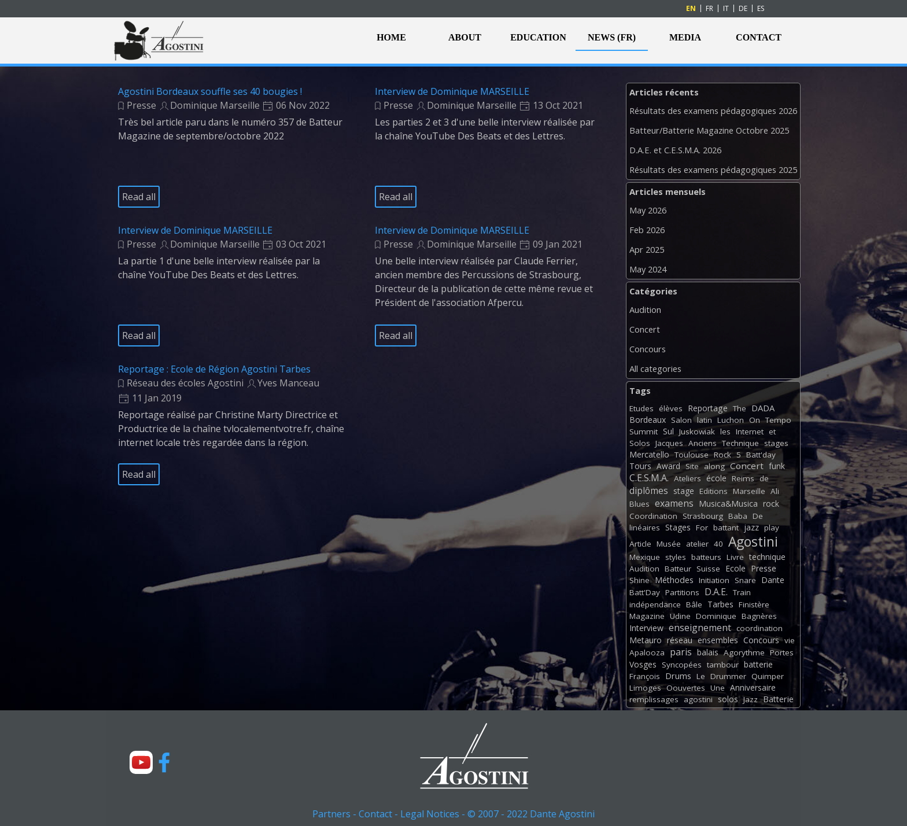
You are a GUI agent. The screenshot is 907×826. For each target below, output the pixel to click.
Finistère (754, 604)
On (754, 420)
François (644, 676)
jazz (751, 527)
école (716, 478)
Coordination (653, 516)
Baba (737, 516)
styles (675, 557)
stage (683, 490)
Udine (680, 616)
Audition (645, 309)
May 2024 (647, 269)
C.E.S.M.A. (649, 477)
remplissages (654, 699)
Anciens (702, 443)
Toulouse (691, 454)
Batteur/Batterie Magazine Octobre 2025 (709, 130)
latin (704, 420)
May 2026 (647, 210)
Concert (644, 329)
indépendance (655, 604)
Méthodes (674, 579)
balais (707, 652)
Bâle (694, 604)
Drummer (728, 676)
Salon (681, 420)
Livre (735, 557)
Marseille (749, 491)
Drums (678, 675)
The (739, 408)
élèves (671, 408)
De (758, 516)
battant (726, 527)
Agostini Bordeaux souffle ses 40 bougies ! (210, 91)
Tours (640, 465)
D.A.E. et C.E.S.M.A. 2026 (675, 150)
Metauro (645, 640)
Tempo (778, 420)
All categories (655, 368)
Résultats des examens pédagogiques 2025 (713, 169)
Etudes (641, 408)
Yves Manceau (288, 383)
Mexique (644, 557)
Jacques (669, 443)
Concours (647, 349)
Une (717, 688)
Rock (722, 454)
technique (767, 556)
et (772, 431)
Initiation (714, 580)
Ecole (735, 568)
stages (776, 443)
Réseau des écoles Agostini (185, 383)
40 (718, 544)
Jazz (750, 699)
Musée (669, 544)
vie (789, 640)
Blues (639, 504)
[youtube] (141, 762)
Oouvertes (685, 688)
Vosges (643, 664)
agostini (698, 699)
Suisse (708, 568)
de (764, 478)
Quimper (767, 676)
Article (640, 544)
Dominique (716, 616)
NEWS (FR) (612, 37)
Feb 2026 (647, 229)
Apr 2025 (646, 249)
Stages (678, 527)
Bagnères (759, 616)
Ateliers (687, 478)
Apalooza (647, 652)
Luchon (730, 420)
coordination (759, 628)
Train (742, 592)
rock (771, 503)
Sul (668, 431)
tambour (723, 664)
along (714, 466)
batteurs (706, 557)
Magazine (647, 616)
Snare (745, 580)
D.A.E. (716, 591)
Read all (139, 196)
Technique (740, 443)
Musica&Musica (728, 503)
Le (700, 676)
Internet (750, 431)
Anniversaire (753, 687)
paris (681, 652)
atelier (697, 544)
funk (777, 465)
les (725, 431)
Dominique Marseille (215, 105)
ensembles (718, 640)
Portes (782, 652)
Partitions (682, 592)
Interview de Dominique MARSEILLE (452, 91)
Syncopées (682, 664)
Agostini (753, 542)
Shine (639, 580)
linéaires (644, 527)
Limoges (645, 688)
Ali (774, 491)
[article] (231, 146)
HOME (391, 37)
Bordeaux (647, 419)
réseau (679, 640)
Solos (639, 443)
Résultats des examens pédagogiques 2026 (713, 110)
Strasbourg (703, 516)
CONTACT (758, 37)
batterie (758, 664)
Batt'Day (644, 592)
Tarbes (720, 604)
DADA (763, 408)
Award (668, 465)
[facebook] (164, 762)
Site (692, 466)
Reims (743, 478)
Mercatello (649, 454)
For (702, 527)
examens (674, 503)
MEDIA (685, 37)
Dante (772, 579)
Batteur (678, 568)
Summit (643, 431)
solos (728, 699)
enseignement (700, 627)
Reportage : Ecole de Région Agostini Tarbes (214, 369)
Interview (646, 627)
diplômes (648, 490)
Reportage (708, 408)
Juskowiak (697, 431)
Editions (713, 491)
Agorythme (744, 652)
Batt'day (761, 454)
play (771, 527)
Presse (141, 105)
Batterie (778, 699)
